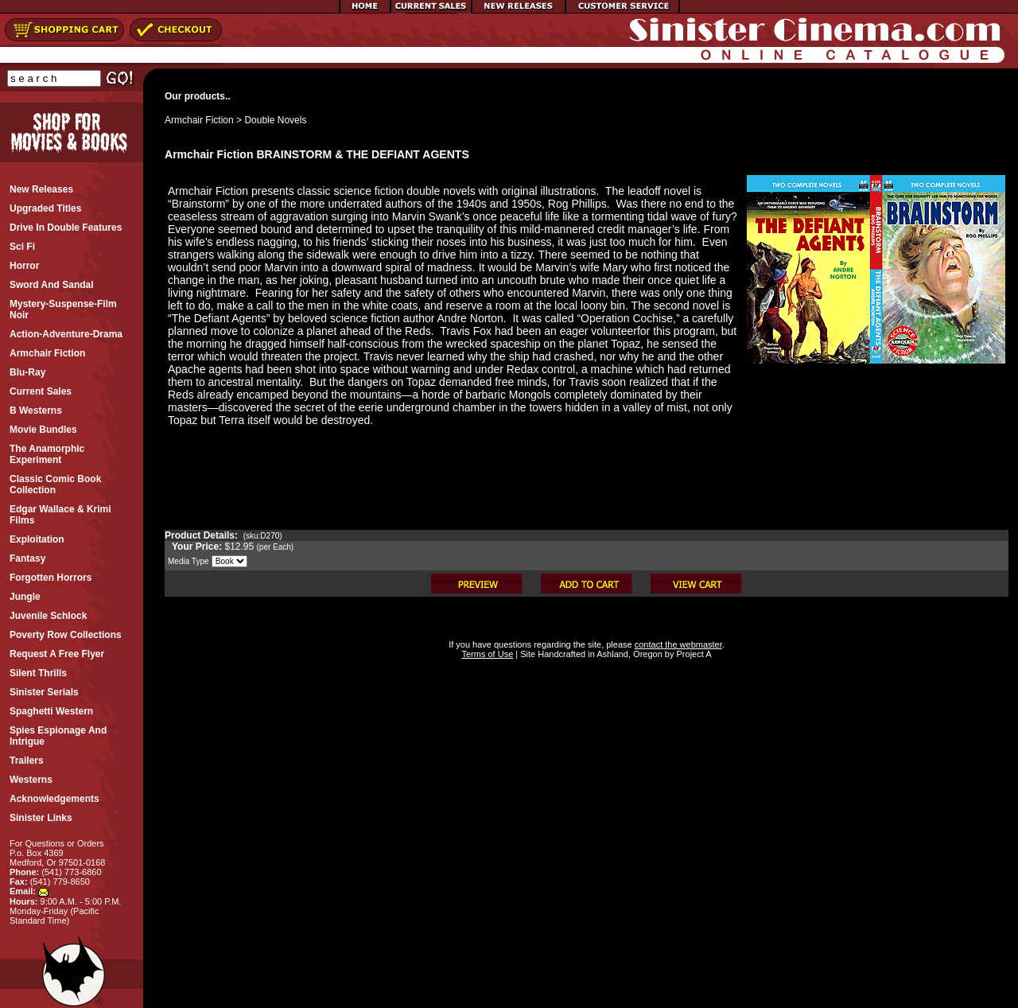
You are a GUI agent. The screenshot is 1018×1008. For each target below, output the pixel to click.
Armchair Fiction (199, 120)
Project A (692, 654)
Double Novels (275, 120)
